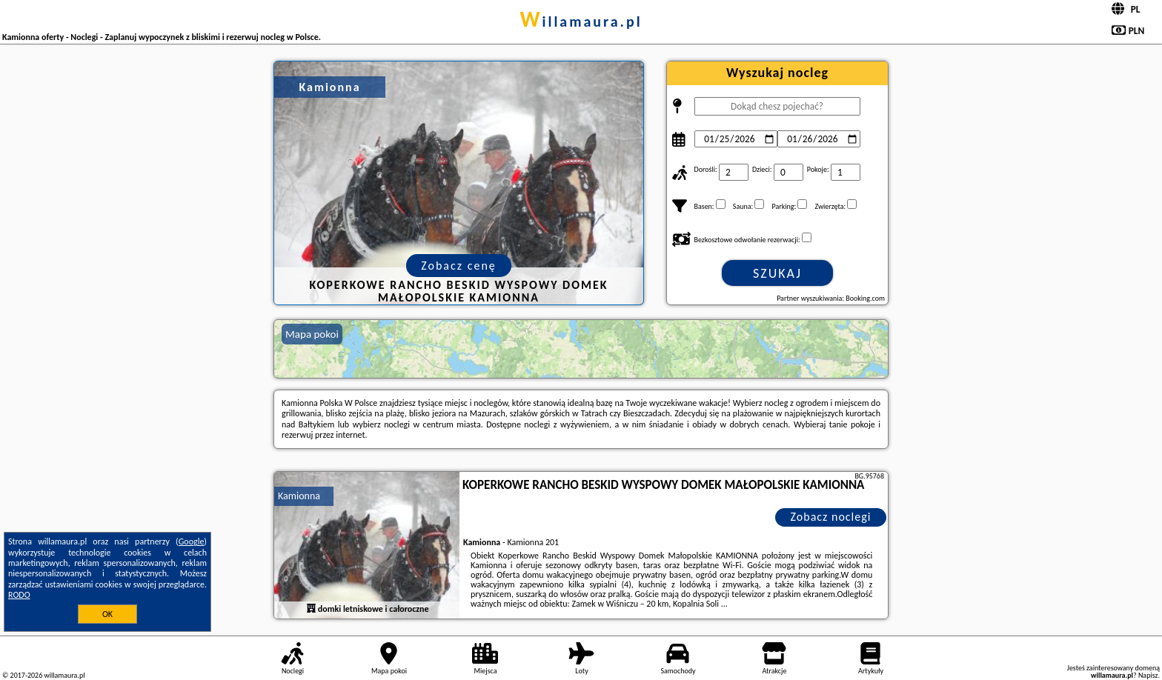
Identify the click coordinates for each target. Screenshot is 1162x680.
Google (192, 541)
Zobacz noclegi (831, 517)
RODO (19, 595)
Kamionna (299, 496)
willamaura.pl (580, 21)
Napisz (1148, 675)
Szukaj (777, 273)
